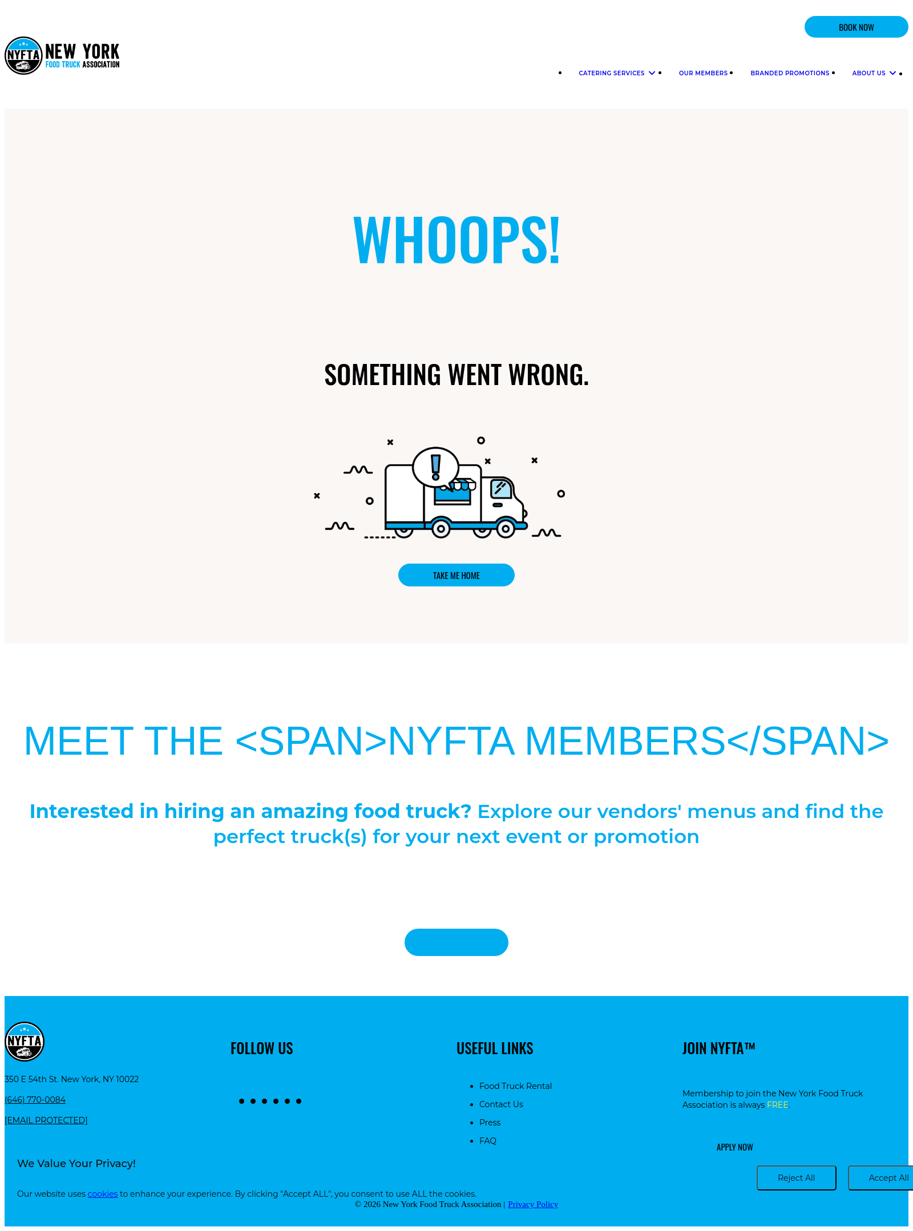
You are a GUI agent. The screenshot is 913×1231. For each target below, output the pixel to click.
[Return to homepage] (62, 57)
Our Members (703, 73)
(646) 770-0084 (35, 1100)
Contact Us (501, 1104)
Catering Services (617, 73)
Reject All (796, 1178)
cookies (103, 1194)
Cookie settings (694, 1178)
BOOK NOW (856, 27)
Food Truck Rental (515, 1086)
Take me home (456, 575)
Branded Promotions (789, 73)
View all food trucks (456, 942)
